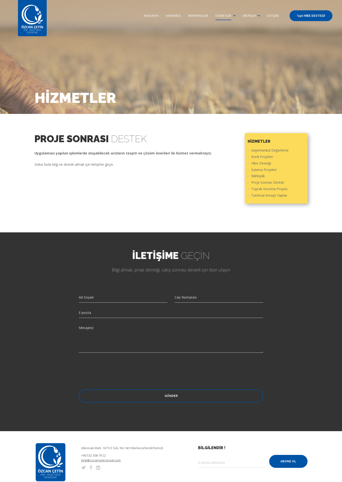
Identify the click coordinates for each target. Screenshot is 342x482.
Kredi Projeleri (262, 157)
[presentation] (115, 367)
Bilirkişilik (258, 176)
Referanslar (198, 15)
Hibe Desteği (261, 163)
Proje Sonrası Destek (267, 183)
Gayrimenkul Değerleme (270, 150)
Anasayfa (151, 15)
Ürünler (249, 15)
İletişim (273, 15)
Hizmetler (223, 15)
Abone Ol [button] (288, 461)
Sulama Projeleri (264, 170)
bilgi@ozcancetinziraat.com (101, 460)
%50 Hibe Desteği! (311, 16)
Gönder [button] (171, 396)
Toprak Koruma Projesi (269, 189)
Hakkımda (173, 15)
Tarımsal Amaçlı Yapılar (269, 196)
